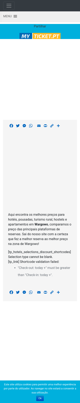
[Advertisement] (39, 79)
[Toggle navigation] (9, 6)
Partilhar (40, 26)
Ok (40, 398)
